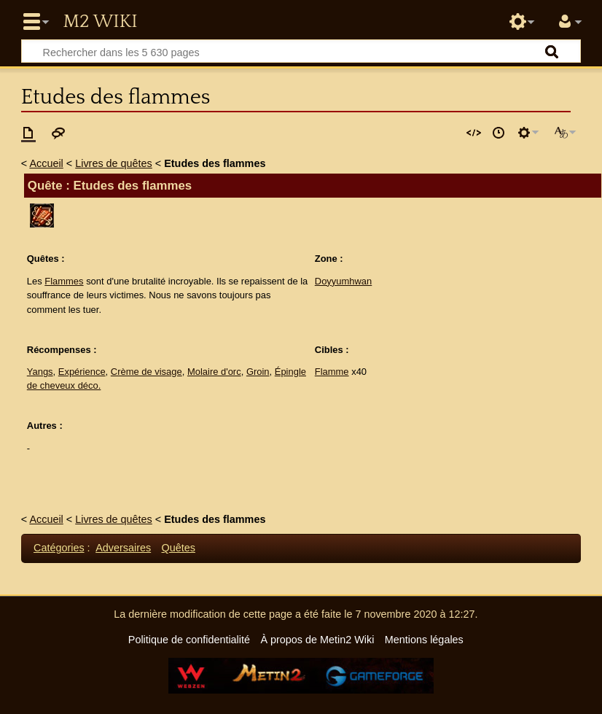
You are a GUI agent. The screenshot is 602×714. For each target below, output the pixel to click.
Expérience (82, 371)
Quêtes (178, 548)
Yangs (40, 371)
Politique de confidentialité (189, 639)
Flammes (63, 281)
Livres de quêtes (113, 163)
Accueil (46, 163)
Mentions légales (424, 639)
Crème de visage (146, 371)
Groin (258, 371)
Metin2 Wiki (100, 22)
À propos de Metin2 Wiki (317, 639)
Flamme (332, 371)
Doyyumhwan (343, 281)
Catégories (59, 548)
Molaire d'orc (214, 371)
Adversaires (123, 548)
